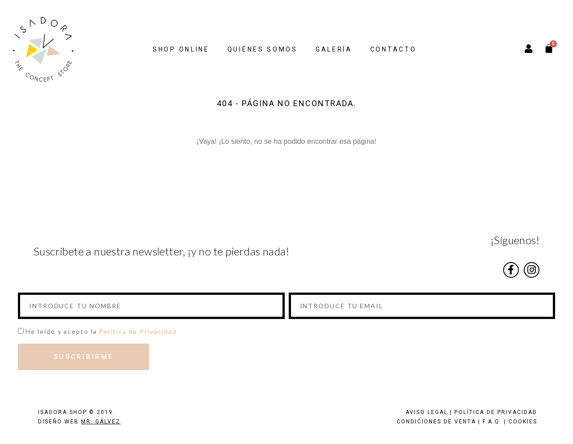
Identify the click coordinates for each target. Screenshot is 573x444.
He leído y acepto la (101, 331)
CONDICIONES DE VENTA (436, 421)
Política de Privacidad (138, 331)
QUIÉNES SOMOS (262, 49)
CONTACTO (393, 49)
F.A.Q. (492, 421)
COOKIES (523, 421)
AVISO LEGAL (427, 412)
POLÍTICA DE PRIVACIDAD (495, 412)
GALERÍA (334, 49)
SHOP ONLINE (181, 49)
